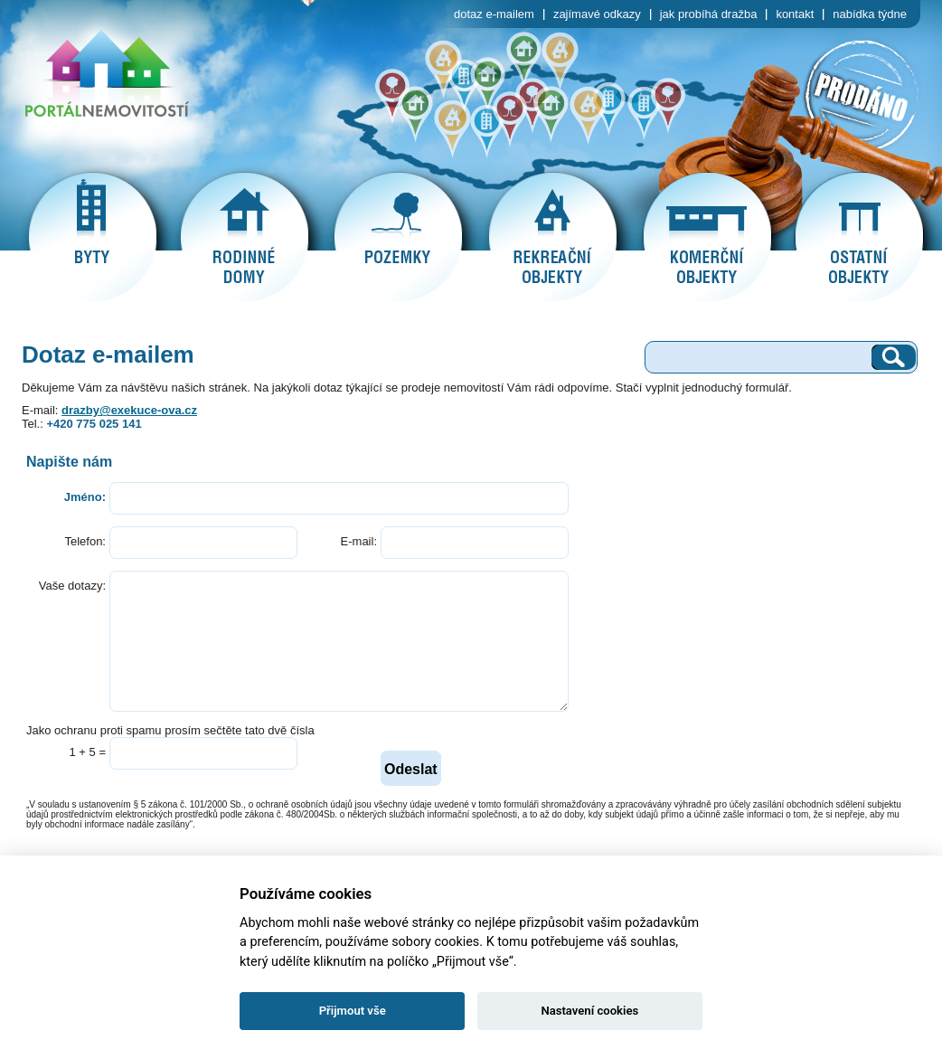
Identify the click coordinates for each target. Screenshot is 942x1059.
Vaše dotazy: (72, 585)
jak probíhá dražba (709, 14)
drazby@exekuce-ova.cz (129, 410)
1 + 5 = (88, 752)
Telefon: (85, 541)
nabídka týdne (870, 14)
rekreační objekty (552, 237)
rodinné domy (244, 237)
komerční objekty (707, 237)
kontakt (795, 14)
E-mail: (359, 541)
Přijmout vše (352, 1010)
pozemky (398, 237)
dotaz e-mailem (494, 14)
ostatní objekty (859, 237)
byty (92, 237)
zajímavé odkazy (597, 14)
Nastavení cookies (589, 1010)
